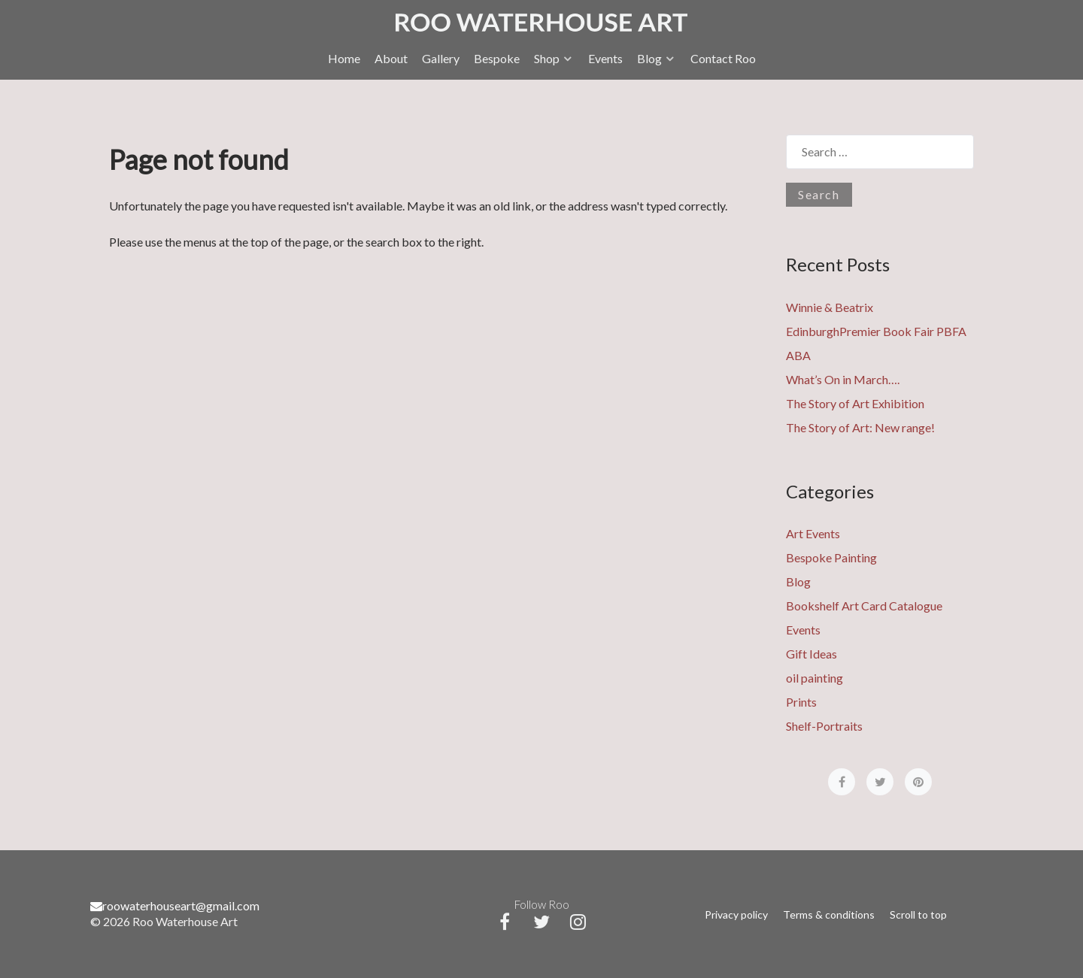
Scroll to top (918, 914)
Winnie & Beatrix (829, 307)
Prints (801, 702)
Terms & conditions (829, 914)
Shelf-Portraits (824, 726)
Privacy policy (736, 914)
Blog (798, 581)
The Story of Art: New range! (860, 427)
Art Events (813, 533)
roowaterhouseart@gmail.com (174, 905)
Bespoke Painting (831, 557)
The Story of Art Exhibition (855, 403)
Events (803, 629)
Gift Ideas (811, 653)
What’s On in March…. (842, 379)
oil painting (814, 678)
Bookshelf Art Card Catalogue (864, 605)
